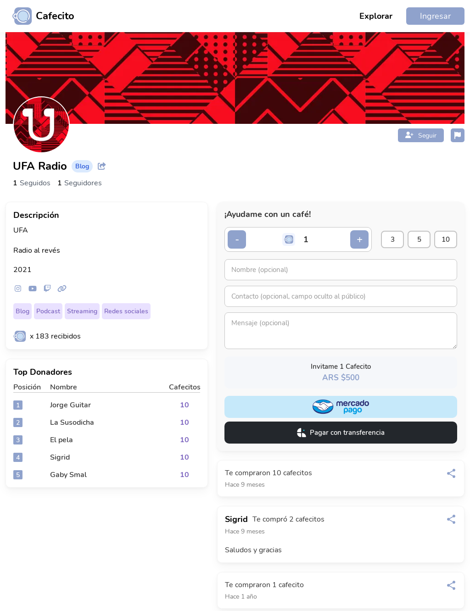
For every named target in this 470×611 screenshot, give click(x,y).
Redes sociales (126, 311)
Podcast (48, 311)
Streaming (82, 311)
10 (446, 239)
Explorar (375, 16)
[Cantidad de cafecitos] (306, 239)
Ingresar (435, 16)
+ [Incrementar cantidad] (360, 239)
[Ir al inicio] (40, 16)
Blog (22, 311)
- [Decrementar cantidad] (237, 239)
